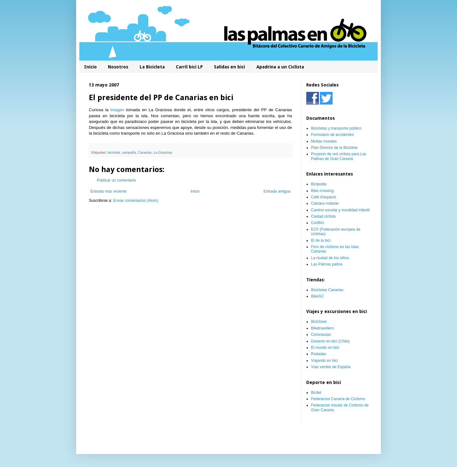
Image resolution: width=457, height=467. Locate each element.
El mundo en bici (325, 347)
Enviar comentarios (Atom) (135, 200)
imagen (117, 109)
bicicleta (114, 152)
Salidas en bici (229, 66)
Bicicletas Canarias (327, 290)
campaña (129, 152)
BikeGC (317, 296)
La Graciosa (163, 152)
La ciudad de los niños (330, 258)
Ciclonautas (321, 334)
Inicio (90, 66)
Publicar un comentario (116, 180)
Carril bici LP (189, 66)
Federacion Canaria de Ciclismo (338, 399)
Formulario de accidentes (332, 134)
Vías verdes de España (330, 367)
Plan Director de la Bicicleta (334, 147)
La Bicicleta (152, 66)
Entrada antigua (276, 191)
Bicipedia (319, 184)
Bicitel (316, 392)
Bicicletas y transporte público (336, 128)
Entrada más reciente (108, 191)
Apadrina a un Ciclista (280, 66)
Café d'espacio (323, 197)
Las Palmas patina (326, 264)
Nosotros (118, 66)
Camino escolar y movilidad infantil (340, 210)
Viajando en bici (324, 360)
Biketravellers (322, 328)
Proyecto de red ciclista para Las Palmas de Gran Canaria (338, 156)
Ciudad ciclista (323, 216)
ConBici (317, 223)
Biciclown (319, 321)
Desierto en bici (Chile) (330, 341)
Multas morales (324, 141)
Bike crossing (322, 191)
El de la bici (320, 240)
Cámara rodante (325, 203)
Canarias (144, 152)
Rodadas (318, 354)
